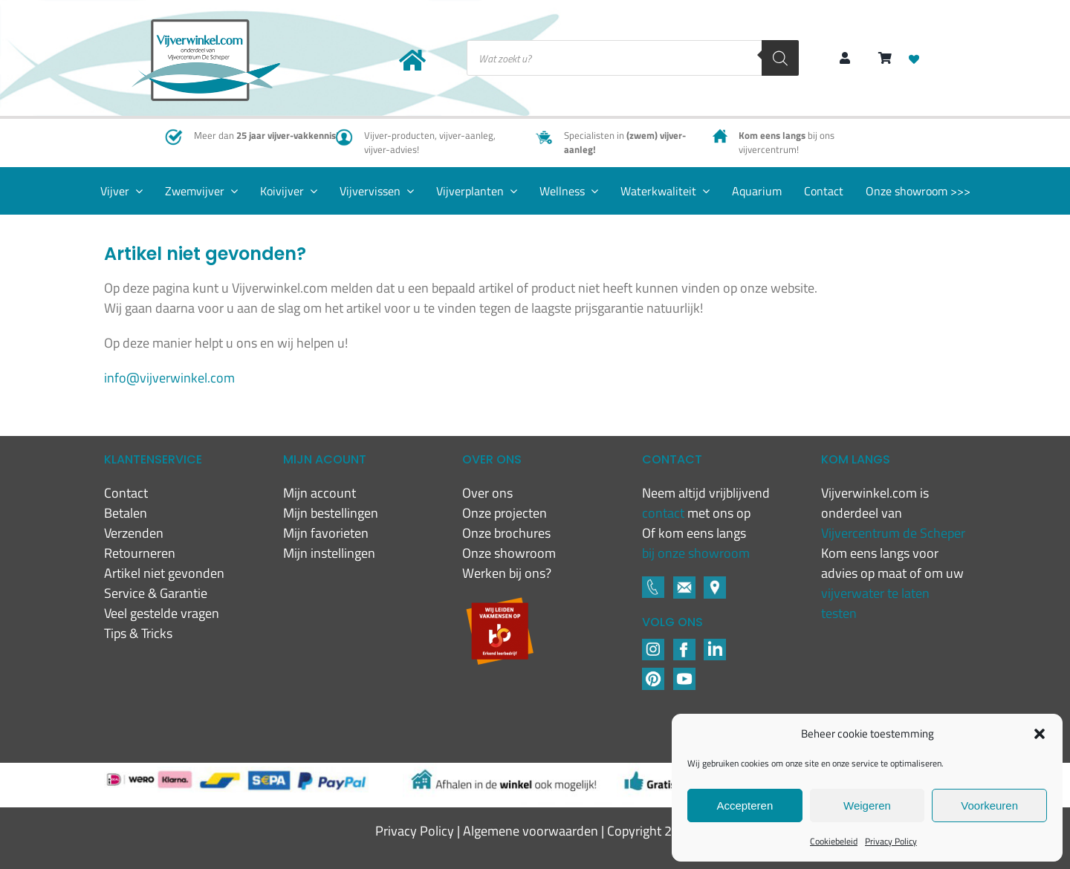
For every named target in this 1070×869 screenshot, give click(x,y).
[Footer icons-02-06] (715, 583)
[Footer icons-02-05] (684, 583)
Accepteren (744, 805)
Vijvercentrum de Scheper (893, 533)
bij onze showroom (696, 553)
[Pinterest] (653, 674)
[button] (1039, 733)
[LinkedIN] (715, 645)
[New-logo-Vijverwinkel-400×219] (206, 26)
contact (664, 513)
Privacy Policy (891, 841)
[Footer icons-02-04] (684, 645)
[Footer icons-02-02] (653, 645)
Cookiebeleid (833, 841)
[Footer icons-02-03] (653, 583)
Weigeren (867, 805)
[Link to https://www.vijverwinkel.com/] (412, 60)
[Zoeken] (780, 58)
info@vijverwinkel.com (169, 378)
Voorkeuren (989, 805)
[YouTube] (684, 674)
